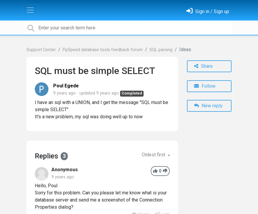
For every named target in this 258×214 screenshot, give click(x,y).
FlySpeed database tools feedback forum (103, 49)
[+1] (155, 171)
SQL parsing (161, 49)
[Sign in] (208, 11)
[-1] (165, 171)
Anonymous (64, 169)
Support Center (41, 49)
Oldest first (154, 155)
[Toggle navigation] (30, 10)
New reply (208, 105)
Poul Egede (66, 86)
